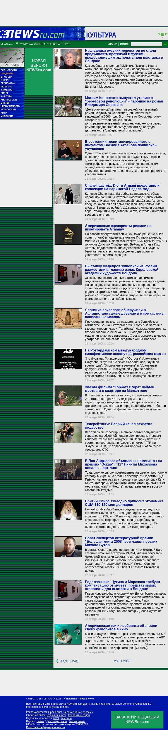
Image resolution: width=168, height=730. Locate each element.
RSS (56, 718)
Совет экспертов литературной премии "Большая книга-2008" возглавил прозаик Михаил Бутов (121, 541)
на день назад (68, 661)
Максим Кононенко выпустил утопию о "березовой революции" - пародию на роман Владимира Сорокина (124, 101)
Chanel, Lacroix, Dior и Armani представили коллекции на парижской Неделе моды (122, 187)
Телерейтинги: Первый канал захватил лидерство (118, 425)
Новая (40, 721)
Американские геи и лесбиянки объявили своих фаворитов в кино (121, 627)
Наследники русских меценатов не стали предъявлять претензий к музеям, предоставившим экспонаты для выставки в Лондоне (124, 56)
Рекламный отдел (79, 715)
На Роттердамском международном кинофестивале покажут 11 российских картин (125, 352)
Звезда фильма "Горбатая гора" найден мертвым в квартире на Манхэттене (119, 388)
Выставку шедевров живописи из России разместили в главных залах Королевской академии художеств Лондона (121, 269)
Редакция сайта (56, 715)
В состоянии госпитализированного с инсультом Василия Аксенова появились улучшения (121, 145)
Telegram (66, 718)
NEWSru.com (7, 44)
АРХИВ (112, 44)
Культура (101, 35)
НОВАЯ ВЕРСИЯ (38, 65)
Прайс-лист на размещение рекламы (70, 712)
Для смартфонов (56, 721)
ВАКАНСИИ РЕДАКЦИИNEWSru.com (137, 719)
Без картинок (77, 721)
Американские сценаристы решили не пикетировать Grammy (118, 227)
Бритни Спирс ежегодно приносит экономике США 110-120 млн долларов (124, 503)
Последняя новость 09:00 (80, 699)
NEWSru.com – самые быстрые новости (50, 724)
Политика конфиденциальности (45, 727)
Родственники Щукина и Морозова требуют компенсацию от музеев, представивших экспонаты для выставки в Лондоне (122, 585)
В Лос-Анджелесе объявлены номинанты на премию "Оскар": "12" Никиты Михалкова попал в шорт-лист (123, 464)
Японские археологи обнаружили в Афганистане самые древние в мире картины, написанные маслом (125, 313)
